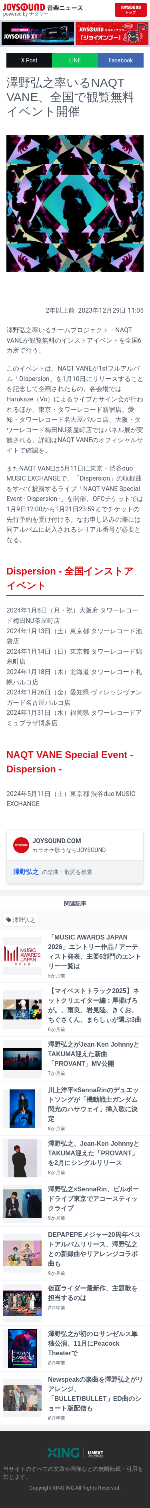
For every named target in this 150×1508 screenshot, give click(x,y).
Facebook (120, 60)
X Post (29, 60)
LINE (75, 60)
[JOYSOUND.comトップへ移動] (131, 10)
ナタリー (38, 14)
